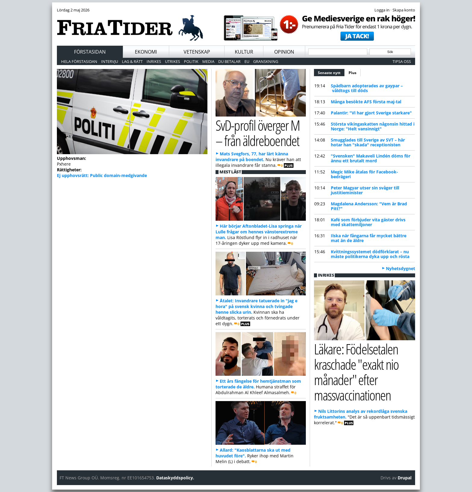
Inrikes (154, 61)
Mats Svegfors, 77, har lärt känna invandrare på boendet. (252, 156)
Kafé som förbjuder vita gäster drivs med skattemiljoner (368, 222)
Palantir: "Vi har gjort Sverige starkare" (371, 113)
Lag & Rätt (132, 61)
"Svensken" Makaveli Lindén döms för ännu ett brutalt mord (370, 158)
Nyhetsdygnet (400, 268)
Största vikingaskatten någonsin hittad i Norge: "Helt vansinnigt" (373, 126)
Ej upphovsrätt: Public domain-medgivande (102, 175)
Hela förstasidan (79, 61)
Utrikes (172, 61)
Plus (352, 72)
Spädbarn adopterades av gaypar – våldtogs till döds (367, 88)
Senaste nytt (331, 72)
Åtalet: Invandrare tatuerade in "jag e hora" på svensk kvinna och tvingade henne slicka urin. (256, 306)
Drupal (404, 478)
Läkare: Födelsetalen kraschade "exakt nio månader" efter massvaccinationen (356, 371)
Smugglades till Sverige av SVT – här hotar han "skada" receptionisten (368, 142)
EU (246, 61)
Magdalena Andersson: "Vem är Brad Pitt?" (369, 206)
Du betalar (229, 61)
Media (208, 61)
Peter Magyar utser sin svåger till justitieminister (365, 190)
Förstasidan (90, 51)
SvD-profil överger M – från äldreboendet (258, 132)
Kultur (244, 51)
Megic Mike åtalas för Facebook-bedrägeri (364, 174)
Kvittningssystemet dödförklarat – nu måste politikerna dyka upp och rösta (370, 254)
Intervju (109, 61)
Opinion (284, 51)
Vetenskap (197, 51)
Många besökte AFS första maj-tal (366, 101)
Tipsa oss (402, 61)
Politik (191, 61)
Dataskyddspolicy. (175, 478)
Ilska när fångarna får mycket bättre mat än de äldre (368, 238)
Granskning (265, 61)
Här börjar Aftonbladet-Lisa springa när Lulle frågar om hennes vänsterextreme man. (259, 231)
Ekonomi (146, 51)
